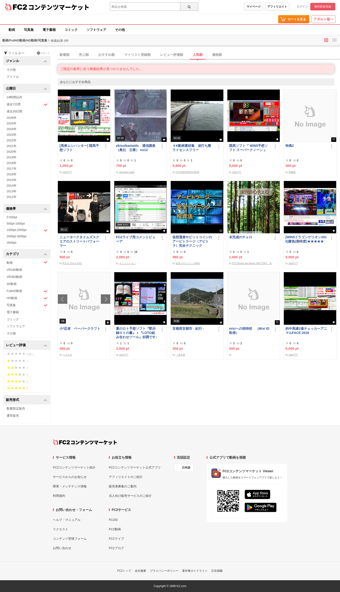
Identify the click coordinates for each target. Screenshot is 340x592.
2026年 (12, 117)
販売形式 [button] (26, 400)
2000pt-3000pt (16, 236)
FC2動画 (115, 529)
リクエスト (60, 529)
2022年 (12, 140)
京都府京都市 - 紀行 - (188, 328)
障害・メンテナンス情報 (70, 486)
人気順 (198, 55)
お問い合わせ (62, 548)
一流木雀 (180, 355)
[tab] (199, 55)
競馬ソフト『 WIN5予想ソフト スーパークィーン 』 (248, 148)
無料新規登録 (322, 6)
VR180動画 (14, 269)
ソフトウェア (96, 30)
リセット (43, 53)
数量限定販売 (16, 408)
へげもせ (67, 355)
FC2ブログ (116, 548)
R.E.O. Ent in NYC (72, 263)
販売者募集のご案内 (122, 486)
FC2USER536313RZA (187, 172)
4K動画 (12, 284)
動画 (11, 30)
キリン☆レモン (127, 263)
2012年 (12, 197)
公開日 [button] (26, 88)
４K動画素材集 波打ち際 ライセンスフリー (193, 148)
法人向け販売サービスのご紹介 (130, 495)
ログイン (302, 6)
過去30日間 (14, 111)
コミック (71, 30)
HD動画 (27, 298)
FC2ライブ (116, 538)
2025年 (12, 123)
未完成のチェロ (240, 237)
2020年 (12, 151)
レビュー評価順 (171, 55)
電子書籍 (49, 30)
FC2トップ (124, 570)
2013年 (12, 191)
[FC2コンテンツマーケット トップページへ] (85, 442)
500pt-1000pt (16, 223)
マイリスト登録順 (137, 55)
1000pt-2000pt (27, 230)
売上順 (84, 55)
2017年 (12, 168)
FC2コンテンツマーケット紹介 (74, 467)
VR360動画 (14, 277)
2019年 (12, 157)
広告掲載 (217, 570)
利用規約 (59, 495)
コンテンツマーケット (58, 7)
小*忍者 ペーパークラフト (80, 328)
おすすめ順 (106, 55)
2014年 (12, 185)
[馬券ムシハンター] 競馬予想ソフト (79, 148)
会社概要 (140, 570)
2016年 (12, 174)
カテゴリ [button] (26, 254)
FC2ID (113, 520)
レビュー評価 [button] (26, 345)
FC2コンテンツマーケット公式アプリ (135, 467)
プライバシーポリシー (164, 570)
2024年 (12, 129)
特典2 (289, 146)
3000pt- (12, 242)
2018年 (12, 163)
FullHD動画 (27, 291)
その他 (120, 30)
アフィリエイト (277, 6)
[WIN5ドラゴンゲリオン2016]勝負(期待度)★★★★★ (306, 239)
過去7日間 (27, 105)
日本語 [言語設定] (186, 467)
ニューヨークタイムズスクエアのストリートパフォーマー (79, 241)
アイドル (13, 76)
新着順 (64, 55)
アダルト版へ (323, 19)
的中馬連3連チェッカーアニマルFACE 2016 (306, 331)
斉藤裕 (292, 172)
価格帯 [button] (26, 209)
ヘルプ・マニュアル (67, 520)
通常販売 (13, 415)
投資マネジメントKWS (188, 263)
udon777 (67, 172)
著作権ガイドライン (195, 570)
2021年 (12, 146)
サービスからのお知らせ (70, 477)
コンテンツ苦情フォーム (70, 538)
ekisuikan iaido (127, 172)
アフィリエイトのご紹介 (126, 477)
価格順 (217, 55)
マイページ (253, 6)
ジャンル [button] (26, 61)
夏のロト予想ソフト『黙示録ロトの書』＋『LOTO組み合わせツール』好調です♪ (136, 333)
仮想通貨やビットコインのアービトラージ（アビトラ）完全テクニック (192, 241)
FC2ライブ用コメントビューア (135, 239)
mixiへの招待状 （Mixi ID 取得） (249, 331)
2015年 (12, 180)
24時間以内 (14, 97)
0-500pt (12, 217)
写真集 (29, 30)
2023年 (12, 134)
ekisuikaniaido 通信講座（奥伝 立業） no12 (135, 148)
